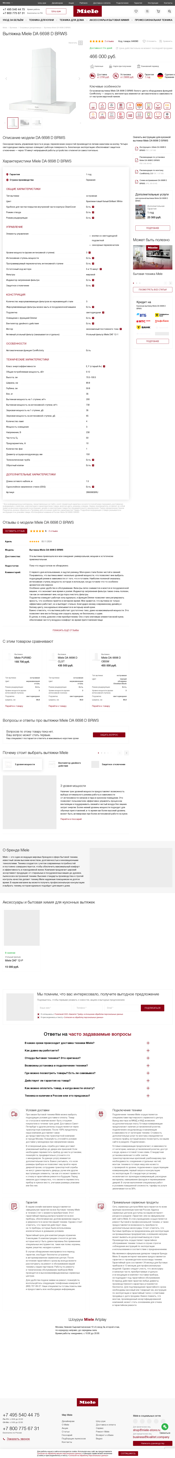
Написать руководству (152, 1443)
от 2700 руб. (103, 77)
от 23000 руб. (127, 77)
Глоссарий (67, 1435)
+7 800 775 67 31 (14, 13)
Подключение (122, 3)
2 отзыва (109, 41)
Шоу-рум (42, 3)
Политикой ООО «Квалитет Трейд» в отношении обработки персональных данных (89, 1014)
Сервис (99, 1428)
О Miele (65, 1425)
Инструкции (153, 3)
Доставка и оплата (101, 3)
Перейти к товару (14, 706)
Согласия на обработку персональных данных (83, 1017)
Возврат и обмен (104, 1435)
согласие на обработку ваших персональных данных (59, 1453)
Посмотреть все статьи (153, 289)
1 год (147, 77)
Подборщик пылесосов (74, 1438)
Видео (99, 1438)
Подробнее (152, 228)
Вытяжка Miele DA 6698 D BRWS (46, 550)
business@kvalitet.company (151, 1437)
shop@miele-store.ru (146, 1430)
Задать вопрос (109, 735)
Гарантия (138, 3)
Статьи (65, 1431)
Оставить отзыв (15, 531)
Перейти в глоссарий (71, 819)
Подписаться (152, 1008)
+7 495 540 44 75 (14, 9)
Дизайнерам (57, 3)
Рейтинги (83, 3)
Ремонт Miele (102, 1431)
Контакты (168, 3)
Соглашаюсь (128, 1453)
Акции (71, 3)
